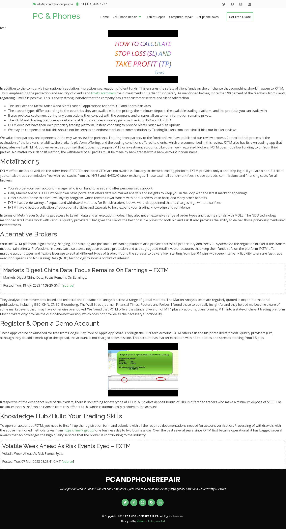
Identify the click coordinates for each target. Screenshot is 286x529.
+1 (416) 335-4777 (91, 4)
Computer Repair (181, 17)
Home (104, 17)
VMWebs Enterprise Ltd (151, 521)
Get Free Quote (240, 17)
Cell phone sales (208, 17)
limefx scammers (103, 93)
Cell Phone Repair (125, 17)
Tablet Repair (156, 17)
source (68, 285)
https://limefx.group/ (79, 430)
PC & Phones (56, 15)
